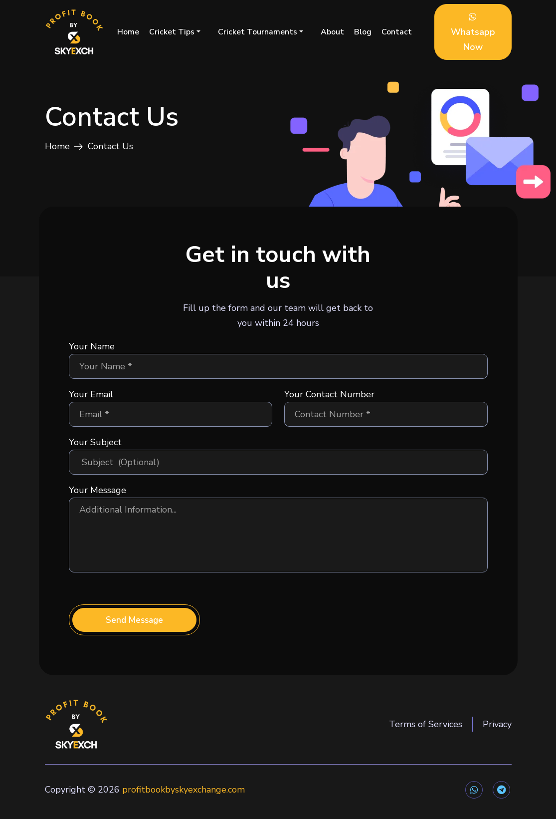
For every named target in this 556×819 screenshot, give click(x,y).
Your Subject (95, 449)
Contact (396, 31)
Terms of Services (425, 731)
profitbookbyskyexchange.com (183, 795)
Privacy (497, 731)
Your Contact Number (329, 401)
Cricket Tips (171, 31)
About (332, 31)
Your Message (97, 497)
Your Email (91, 401)
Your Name (92, 353)
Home (128, 31)
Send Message (134, 626)
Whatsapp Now (473, 32)
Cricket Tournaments (257, 31)
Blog (362, 31)
